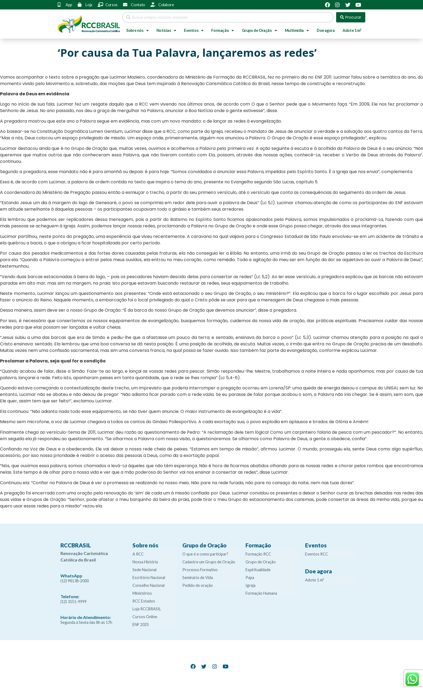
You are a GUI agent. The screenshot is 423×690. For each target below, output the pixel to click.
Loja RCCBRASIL (146, 609)
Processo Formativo (200, 569)
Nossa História (145, 562)
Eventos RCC (316, 554)
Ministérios (142, 593)
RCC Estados (143, 601)
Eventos (193, 30)
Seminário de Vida (197, 577)
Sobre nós (137, 30)
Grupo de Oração (259, 30)
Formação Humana (261, 593)
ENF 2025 (140, 624)
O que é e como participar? (205, 554)
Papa (249, 577)
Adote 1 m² (352, 30)
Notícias (166, 30)
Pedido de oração (197, 585)
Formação (222, 30)
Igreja (250, 585)
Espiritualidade (258, 569)
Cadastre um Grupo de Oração (208, 562)
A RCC (138, 554)
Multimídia (297, 30)
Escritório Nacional (148, 577)
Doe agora (326, 30)
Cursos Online (144, 616)
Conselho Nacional (148, 585)
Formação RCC (258, 554)
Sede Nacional (144, 569)
